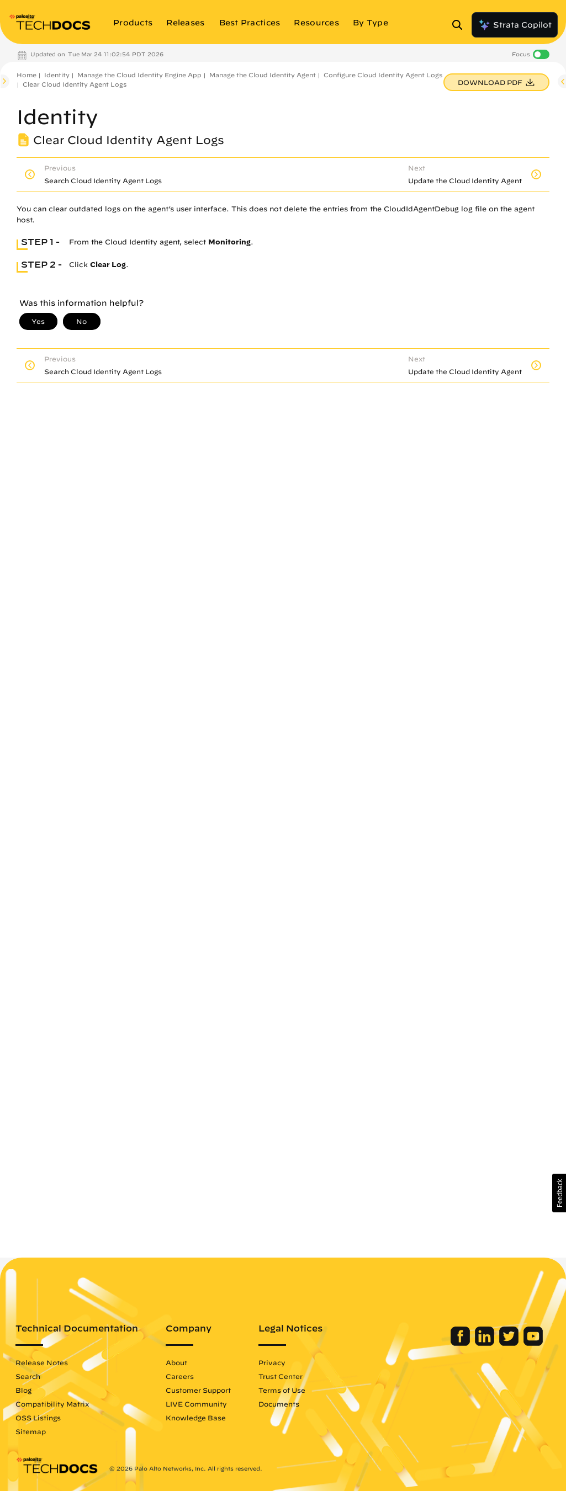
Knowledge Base (196, 1417)
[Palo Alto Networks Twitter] (510, 1343)
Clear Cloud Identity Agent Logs (74, 84)
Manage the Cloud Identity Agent (262, 74)
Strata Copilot (515, 24)
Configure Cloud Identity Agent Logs (383, 74)
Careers (180, 1376)
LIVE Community (196, 1404)
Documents (278, 1404)
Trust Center (280, 1376)
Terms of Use (281, 1390)
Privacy (271, 1362)
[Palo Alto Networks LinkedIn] (485, 1343)
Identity (57, 74)
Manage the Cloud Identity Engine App (139, 74)
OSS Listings (38, 1417)
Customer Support (198, 1390)
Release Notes (41, 1362)
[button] (559, 1193)
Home (26, 74)
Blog (23, 1390)
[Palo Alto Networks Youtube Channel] (533, 1343)
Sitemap (30, 1431)
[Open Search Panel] (460, 25)
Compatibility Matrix (52, 1404)
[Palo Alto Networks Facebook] (461, 1343)
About (176, 1362)
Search (27, 1376)
